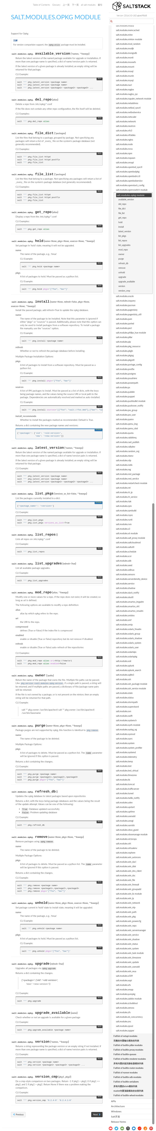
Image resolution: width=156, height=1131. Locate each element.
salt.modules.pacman (125, 305)
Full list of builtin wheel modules (128, 1095)
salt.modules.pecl (124, 328)
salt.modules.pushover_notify (129, 405)
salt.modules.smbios (125, 615)
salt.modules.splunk (125, 665)
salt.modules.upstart (125, 807)
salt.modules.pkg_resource (128, 346)
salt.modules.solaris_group (128, 633)
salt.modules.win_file (125, 880)
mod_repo (123, 249)
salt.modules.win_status (127, 944)
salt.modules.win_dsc (125, 875)
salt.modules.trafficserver (127, 789)
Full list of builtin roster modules (128, 1068)
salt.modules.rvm (124, 524)
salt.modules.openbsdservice (129, 180)
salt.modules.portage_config (129, 364)
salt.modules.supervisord (127, 706)
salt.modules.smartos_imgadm (130, 601)
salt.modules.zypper (125, 1030)
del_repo (122, 204)
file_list (121, 213)
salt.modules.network (126, 121)
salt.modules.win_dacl (126, 861)
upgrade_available (126, 281)
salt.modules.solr (123, 661)
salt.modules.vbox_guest (127, 830)
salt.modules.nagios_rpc (127, 94)
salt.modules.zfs (123, 1012)
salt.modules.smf (123, 620)
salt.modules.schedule (126, 551)
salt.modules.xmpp (124, 989)
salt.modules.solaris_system (128, 643)
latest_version (124, 231)
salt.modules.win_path (126, 912)
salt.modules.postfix (125, 369)
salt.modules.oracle (125, 296)
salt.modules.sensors (125, 574)
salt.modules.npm (124, 153)
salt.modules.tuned (124, 793)
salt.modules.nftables (125, 135)
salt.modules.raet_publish (127, 442)
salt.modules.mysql (124, 80)
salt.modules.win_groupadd (128, 889)
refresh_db (123, 263)
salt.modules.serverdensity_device (131, 579)
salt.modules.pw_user (126, 414)
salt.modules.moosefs (126, 62)
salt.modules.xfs (123, 985)
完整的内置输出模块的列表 (126, 1040)
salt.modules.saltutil (125, 547)
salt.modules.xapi (124, 980)
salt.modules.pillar (124, 337)
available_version (126, 199)
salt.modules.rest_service (127, 478)
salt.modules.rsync (124, 515)
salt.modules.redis (124, 465)
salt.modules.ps (123, 387)
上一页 (66, 4)
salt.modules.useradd (125, 816)
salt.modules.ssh (123, 679)
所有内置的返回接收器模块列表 (128, 1063)
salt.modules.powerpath (127, 383)
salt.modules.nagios (125, 89)
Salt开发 (115, 1116)
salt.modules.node (124, 144)
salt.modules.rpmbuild (126, 510)
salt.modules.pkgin (124, 351)
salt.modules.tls (123, 779)
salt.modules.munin (125, 76)
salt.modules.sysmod (125, 734)
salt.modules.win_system (127, 948)
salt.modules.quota (124, 433)
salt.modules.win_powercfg (128, 921)
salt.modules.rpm (124, 506)
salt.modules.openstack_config (130, 185)
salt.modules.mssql (124, 71)
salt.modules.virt (123, 843)
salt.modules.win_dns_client (129, 871)
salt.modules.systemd (126, 752)
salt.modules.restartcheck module (131, 483)
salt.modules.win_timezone (128, 957)
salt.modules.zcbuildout (127, 1003)
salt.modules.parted (125, 323)
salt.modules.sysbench (126, 720)
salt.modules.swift (124, 716)
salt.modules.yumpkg (125, 994)
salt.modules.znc (123, 1021)
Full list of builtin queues (124, 1054)
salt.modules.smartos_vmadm (129, 611)
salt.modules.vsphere (125, 852)
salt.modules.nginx (124, 139)
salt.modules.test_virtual (127, 770)
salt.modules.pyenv (125, 419)
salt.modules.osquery (125, 300)
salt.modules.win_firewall (127, 884)
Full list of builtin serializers (126, 1081)
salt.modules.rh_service (126, 497)
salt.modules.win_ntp (125, 907)
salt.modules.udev (124, 802)
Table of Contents (41, 4)
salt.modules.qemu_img (127, 424)
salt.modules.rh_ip (124, 492)
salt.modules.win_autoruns (128, 857)
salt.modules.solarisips (126, 652)
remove (121, 268)
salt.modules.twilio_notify (128, 798)
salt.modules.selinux (125, 570)
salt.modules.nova (124, 148)
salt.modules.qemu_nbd (127, 428)
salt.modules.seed (124, 565)
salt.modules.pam (124, 319)
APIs (113, 1101)
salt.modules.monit (124, 57)
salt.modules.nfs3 (124, 130)
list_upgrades (124, 245)
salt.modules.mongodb (126, 53)
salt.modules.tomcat (125, 784)
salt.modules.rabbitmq (126, 437)
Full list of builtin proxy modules (128, 1049)
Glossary (56, 4)
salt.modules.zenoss (125, 1007)
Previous (18, 1114)
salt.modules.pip (123, 341)
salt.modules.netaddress (127, 103)
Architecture (118, 1106)
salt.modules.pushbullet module (130, 401)
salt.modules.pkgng (125, 355)
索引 (100, 4)
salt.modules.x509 (124, 976)
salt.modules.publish (125, 392)
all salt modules (88, 4)
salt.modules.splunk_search (128, 670)
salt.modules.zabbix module (129, 998)
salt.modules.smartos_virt (127, 606)
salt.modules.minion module (129, 39)
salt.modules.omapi (125, 162)
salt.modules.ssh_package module (131, 684)
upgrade (122, 277)
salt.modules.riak (123, 501)
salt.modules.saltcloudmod (128, 542)
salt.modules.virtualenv (126, 848)
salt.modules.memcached (127, 30)
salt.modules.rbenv (124, 455)
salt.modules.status (125, 697)
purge (121, 258)
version (121, 286)
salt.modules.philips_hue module (131, 332)
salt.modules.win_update (127, 962)
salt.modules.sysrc (124, 738)
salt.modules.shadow (125, 588)
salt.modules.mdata (125, 25)
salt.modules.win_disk (126, 866)
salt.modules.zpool (124, 1026)
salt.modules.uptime (125, 811)
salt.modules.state (124, 693)
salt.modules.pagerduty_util (128, 314)
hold (120, 222)
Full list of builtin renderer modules (129, 1059)
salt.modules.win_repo (126, 925)
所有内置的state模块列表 (125, 1086)
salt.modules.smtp (124, 624)
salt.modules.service (125, 583)
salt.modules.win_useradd (128, 966)
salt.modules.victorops (126, 839)
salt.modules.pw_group (126, 410)
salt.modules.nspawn (125, 158)
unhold (121, 272)
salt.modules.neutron (125, 126)
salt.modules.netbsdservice (128, 112)
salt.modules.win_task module (130, 953)
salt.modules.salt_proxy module (130, 538)
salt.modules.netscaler (126, 117)
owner (121, 254)
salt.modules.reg (123, 469)
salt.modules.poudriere (126, 378)
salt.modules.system (125, 743)
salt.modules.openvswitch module (131, 190)
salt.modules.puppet (125, 396)
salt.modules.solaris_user (127, 647)
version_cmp (124, 290)
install (121, 227)
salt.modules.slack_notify (127, 592)
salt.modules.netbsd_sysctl (128, 107)
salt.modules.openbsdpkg (127, 171)
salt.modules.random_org (127, 451)
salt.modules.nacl (124, 85)
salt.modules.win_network (128, 903)
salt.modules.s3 (123, 528)
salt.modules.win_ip (125, 898)
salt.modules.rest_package (128, 474)
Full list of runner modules (125, 1072)
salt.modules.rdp (123, 460)
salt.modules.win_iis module (129, 893)
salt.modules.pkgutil (125, 360)
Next (97, 1114)
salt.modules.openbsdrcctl (128, 176)
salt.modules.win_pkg (126, 916)
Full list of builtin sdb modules (127, 1077)
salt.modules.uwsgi (124, 820)
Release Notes (118, 1121)
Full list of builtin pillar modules (127, 1045)
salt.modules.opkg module (130, 195)
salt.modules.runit (124, 519)
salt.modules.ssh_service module (131, 688)
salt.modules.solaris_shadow (129, 638)
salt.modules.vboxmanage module (131, 834)
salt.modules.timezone (126, 775)
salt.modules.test (123, 766)
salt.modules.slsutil (124, 597)
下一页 (75, 4)
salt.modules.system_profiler (129, 747)
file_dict (122, 208)
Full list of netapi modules (125, 1036)
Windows (116, 1111)
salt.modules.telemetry (126, 757)
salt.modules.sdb (123, 560)
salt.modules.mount (125, 66)
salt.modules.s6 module (127, 533)
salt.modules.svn (123, 711)
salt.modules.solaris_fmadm (128, 629)
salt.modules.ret (123, 487)
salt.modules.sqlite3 (125, 674)
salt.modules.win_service (127, 934)
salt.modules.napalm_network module (133, 98)
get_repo (122, 217)
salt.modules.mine (124, 34)
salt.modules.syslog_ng (126, 729)
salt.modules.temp (124, 761)
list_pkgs (122, 236)
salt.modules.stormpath (127, 702)
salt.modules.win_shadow (128, 939)
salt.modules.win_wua (126, 971)
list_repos (122, 240)
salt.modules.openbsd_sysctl (129, 167)
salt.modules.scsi (123, 556)
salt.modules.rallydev (125, 446)
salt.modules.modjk (125, 48)
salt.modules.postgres (126, 373)
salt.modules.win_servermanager (131, 930)
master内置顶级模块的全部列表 (128, 1090)
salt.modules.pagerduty (126, 310)
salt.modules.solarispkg (126, 656)
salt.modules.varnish (125, 825)
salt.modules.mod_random (128, 44)
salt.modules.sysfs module (128, 725)
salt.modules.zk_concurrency (129, 1017)
